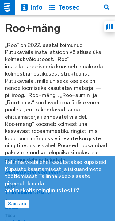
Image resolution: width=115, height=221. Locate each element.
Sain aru (17, 203)
